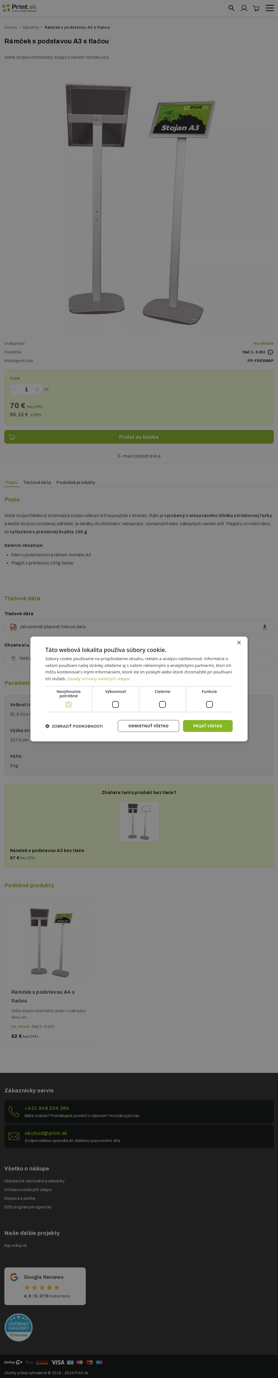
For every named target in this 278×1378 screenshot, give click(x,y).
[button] (74, 726)
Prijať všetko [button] (207, 725)
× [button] (239, 643)
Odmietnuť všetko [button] (148, 725)
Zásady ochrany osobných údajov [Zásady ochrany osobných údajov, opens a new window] (98, 678)
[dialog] (139, 688)
